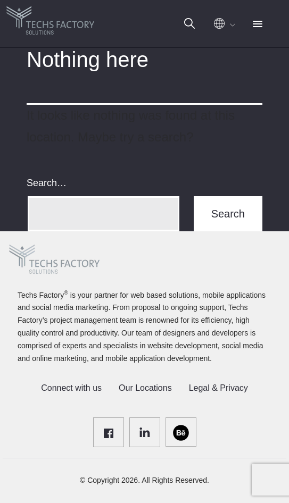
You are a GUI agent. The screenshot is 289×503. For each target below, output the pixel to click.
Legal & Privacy (218, 387)
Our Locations (145, 387)
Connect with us (71, 387)
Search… (47, 183)
